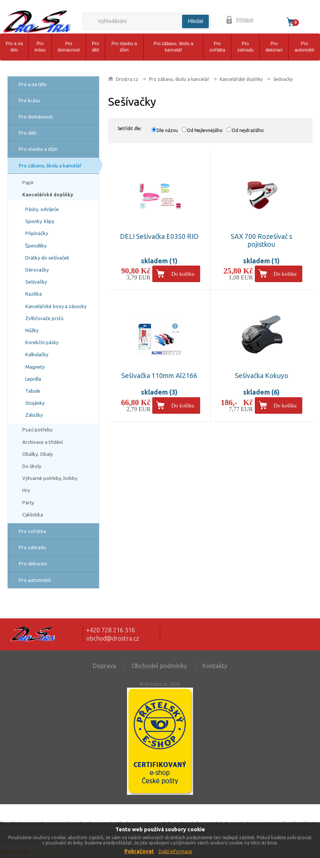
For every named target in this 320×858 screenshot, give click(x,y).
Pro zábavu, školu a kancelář (173, 47)
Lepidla (33, 378)
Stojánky (34, 402)
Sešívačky (36, 281)
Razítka (33, 293)
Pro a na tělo (14, 47)
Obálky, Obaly (37, 454)
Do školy (31, 466)
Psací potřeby (37, 429)
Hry (26, 490)
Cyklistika (32, 514)
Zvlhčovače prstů (44, 318)
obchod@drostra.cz (112, 638)
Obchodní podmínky (159, 665)
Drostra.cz (127, 79)
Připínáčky (36, 233)
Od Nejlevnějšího (205, 130)
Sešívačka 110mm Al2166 (159, 375)
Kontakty (214, 665)
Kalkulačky (36, 354)
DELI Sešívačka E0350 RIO (159, 236)
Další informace (175, 851)
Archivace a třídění (42, 442)
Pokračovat (139, 851)
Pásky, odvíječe (42, 209)
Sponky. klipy (39, 221)
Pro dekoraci (273, 47)
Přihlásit (244, 20)
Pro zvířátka (217, 47)
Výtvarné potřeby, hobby (49, 478)
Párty (28, 502)
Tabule (32, 390)
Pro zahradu (245, 47)
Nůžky (31, 330)
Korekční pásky (41, 342)
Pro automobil (304, 47)
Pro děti (95, 47)
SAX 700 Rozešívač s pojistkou (261, 240)
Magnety (34, 366)
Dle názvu (167, 130)
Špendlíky (35, 245)
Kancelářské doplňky (47, 194)
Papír (28, 182)
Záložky (34, 415)
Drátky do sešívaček (47, 257)
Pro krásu (40, 47)
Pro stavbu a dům (124, 47)
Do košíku (182, 274)
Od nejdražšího (248, 130)
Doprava (104, 665)
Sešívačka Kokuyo (261, 375)
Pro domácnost (69, 47)
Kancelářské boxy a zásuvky (55, 306)
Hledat (195, 21)
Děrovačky (37, 269)
